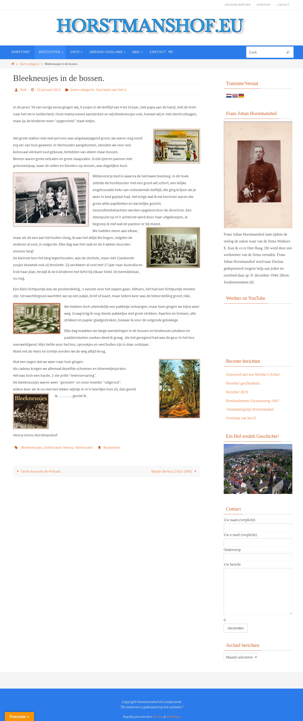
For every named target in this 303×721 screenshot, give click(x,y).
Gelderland (53, 447)
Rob (23, 89)
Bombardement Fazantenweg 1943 (252, 401)
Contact (283, 4)
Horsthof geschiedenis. (243, 383)
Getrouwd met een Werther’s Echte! (253, 374)
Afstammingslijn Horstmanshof (250, 409)
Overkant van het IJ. (241, 418)
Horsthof (264, 4)
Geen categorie (29, 64)
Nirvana (158, 717)
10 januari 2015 (49, 89)
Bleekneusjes (31, 447)
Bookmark (111, 447)
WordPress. (173, 717)
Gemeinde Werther (237, 4)
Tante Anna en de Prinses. (38, 471)
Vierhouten (84, 447)
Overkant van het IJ (111, 89)
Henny (68, 447)
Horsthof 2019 (237, 392)
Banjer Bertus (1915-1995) (174, 471)
